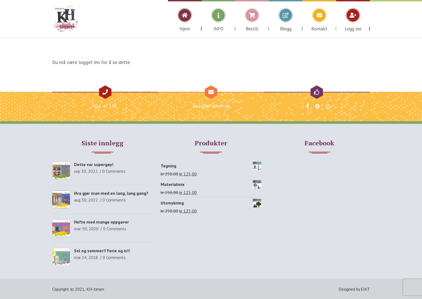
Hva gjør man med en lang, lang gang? (111, 193)
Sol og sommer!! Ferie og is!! (102, 250)
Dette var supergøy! (93, 164)
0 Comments (113, 171)
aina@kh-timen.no (211, 106)
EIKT (365, 289)
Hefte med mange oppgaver (101, 222)
